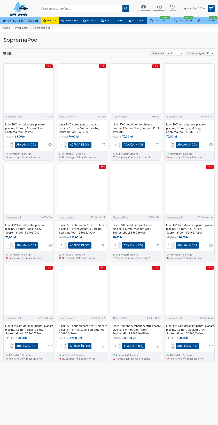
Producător (21, 28)
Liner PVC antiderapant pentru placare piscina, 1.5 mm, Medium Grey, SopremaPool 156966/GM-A (190, 329)
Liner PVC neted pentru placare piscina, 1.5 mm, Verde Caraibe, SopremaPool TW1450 (79, 128)
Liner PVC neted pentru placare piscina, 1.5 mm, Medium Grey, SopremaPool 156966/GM (132, 228)
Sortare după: (153, 53)
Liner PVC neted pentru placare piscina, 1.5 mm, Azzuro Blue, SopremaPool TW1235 (25, 128)
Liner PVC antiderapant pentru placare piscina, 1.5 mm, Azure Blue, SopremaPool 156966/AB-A (190, 228)
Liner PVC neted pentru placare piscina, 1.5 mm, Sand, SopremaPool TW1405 (136, 128)
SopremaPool (13, 116)
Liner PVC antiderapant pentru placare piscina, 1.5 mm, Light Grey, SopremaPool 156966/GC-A (137, 329)
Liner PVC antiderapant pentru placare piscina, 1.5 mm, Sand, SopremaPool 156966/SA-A (83, 329)
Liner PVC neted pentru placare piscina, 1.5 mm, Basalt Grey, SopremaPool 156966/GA (25, 228)
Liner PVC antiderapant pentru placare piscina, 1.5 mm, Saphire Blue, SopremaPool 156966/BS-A (29, 329)
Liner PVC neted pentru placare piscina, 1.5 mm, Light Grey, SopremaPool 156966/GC (186, 128)
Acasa (6, 28)
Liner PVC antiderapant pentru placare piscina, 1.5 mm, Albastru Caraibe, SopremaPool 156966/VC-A (83, 228)
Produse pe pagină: (197, 53)
